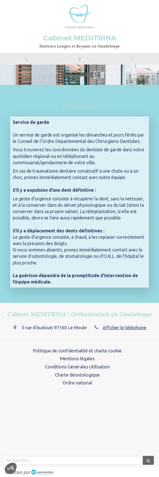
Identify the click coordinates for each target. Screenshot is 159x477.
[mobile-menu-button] (132, 59)
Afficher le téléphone (124, 327)
